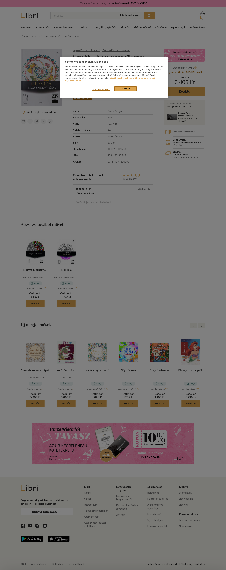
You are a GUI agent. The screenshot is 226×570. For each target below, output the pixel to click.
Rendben (125, 89)
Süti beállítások (101, 89)
